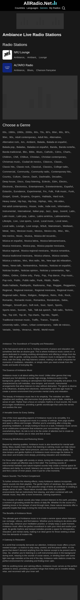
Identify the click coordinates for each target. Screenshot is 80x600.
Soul (42, 305)
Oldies (6, 275)
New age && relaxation (59, 260)
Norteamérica (30, 265)
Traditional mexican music (16, 319)
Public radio (28, 280)
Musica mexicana (12, 245)
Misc (60, 231)
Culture (17, 176)
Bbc (25, 152)
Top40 (54, 315)
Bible (31, 152)
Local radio (8, 226)
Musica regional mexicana (34, 250)
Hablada (46, 196)
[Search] (63, 8)
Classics (47, 166)
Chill (15, 157)
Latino (31, 216)
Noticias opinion (29, 270)
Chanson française (46, 70)
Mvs (25, 260)
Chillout (24, 157)
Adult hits (43, 137)
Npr (68, 270)
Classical (36, 166)
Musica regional (11, 250)
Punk (39, 280)
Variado (7, 329)
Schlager (7, 305)
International (24, 211)
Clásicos (47, 161)
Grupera (25, 196)
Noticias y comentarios (52, 270)
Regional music (65, 290)
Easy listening (32, 181)
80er (54, 132)
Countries (20, 8)
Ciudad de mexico (31, 161)
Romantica (39, 300)
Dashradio (44, 176)
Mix (67, 231)
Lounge (43, 57)
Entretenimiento (54, 186)
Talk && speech (42, 310)
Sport (50, 305)
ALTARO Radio (23, 65)
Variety (16, 329)
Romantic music (23, 300)
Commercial (9, 171)
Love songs (32, 226)
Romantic (7, 300)
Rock (67, 295)
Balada (41, 142)
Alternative (55, 137)
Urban (24, 324)
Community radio (40, 171)
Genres (44, 8)
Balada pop (9, 147)
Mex (12, 231)
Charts (66, 152)
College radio (61, 166)
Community (23, 171)
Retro (53, 295)
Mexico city (50, 231)
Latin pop (21, 216)
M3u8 (43, 226)
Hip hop (22, 201)
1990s (20, 132)
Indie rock (50, 206)
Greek (15, 196)
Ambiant (31, 57)
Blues (30, 70)
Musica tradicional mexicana (17, 255)
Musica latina (31, 240)
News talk (16, 265)
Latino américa (44, 216)
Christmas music (11, 161)
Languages (32, 8)
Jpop (55, 211)
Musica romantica (60, 250)
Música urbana (42, 255)
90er (5, 137)
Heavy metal (9, 201)
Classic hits (9, 166)
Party (37, 275)
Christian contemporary (53, 157)
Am (23, 142)
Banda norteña (66, 147)
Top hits (45, 315)
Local (36, 221)
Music (19, 236)
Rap (49, 285)
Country (7, 176)
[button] (40, 44)
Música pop (29, 245)
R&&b (47, 280)
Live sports (25, 221)
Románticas (53, 300)
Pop (44, 275)
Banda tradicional (12, 152)
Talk (30, 310)
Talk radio (58, 310)
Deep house (9, 181)
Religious (43, 295)
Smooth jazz (20, 305)
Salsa (65, 300)
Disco (20, 181)
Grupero (35, 196)
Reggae (57, 285)
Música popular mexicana (50, 245)
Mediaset (67, 226)
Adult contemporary (25, 137)
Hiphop (42, 201)
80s (61, 132)
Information (64, 206)
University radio (11, 324)
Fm (45, 191)
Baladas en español (37, 147)
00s (4, 132)
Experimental (34, 191)
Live (15, 221)
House (32, 206)
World (36, 329)
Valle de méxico (61, 324)
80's (48, 132)
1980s (11, 132)
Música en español (12, 240)
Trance (44, 319)
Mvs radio (34, 260)
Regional (7, 290)
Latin (71, 211)
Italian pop (38, 211)
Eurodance (19, 191)
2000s (28, 132)
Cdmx (58, 152)
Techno (68, 310)
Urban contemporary (40, 324)
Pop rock (7, 280)
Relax (23, 295)
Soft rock (33, 305)
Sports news (9, 310)
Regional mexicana (45, 290)
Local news (61, 221)
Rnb (60, 295)
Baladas (21, 147)
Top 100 (12, 315)
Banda (53, 147)
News (6, 265)
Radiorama (38, 285)
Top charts (33, 315)
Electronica (21, 186)
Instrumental (9, 211)
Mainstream (54, 226)
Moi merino (8, 236)
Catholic (48, 152)
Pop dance (53, 275)
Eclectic (46, 181)
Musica (28, 236)
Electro (63, 181)
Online (14, 275)
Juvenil (63, 211)
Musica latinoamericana (52, 240)
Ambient (31, 142)
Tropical (54, 319)
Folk (51, 191)
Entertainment (36, 186)
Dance (26, 176)
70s (42, 132)
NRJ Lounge (22, 52)
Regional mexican (23, 290)
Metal (5, 231)
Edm (54, 181)
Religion (32, 295)
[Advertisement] (40, 21)
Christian (34, 157)
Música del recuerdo (44, 236)
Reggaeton (69, 285)
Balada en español (56, 142)
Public (17, 280)
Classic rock (23, 166)
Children (7, 157)
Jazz (48, 211)
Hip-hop (32, 201)
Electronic (8, 186)
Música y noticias (12, 260)
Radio (56, 280)
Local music (47, 221)
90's (67, 132)
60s (36, 132)
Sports (58, 305)
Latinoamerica (62, 216)
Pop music (66, 275)
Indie (40, 206)
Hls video (59, 201)
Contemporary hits (61, 171)
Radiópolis (25, 285)
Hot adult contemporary (15, 206)
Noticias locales (11, 270)
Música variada (60, 255)
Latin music (9, 216)
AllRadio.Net (40, 3)
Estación (7, 191)
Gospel (6, 196)
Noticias (43, 265)
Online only (26, 275)
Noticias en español (60, 265)
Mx (42, 260)
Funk (71, 191)
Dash (34, 176)
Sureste (22, 310)
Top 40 (22, 315)
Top (4, 315)
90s (11, 137)
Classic (58, 161)
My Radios (54, 8)
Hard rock (58, 196)
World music (47, 329)
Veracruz (26, 329)
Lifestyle (7, 221)
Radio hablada (10, 285)
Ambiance (19, 57)
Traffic (35, 319)
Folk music (61, 191)
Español (68, 186)
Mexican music (25, 231)
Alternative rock (11, 142)
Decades (56, 176)
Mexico (38, 231)
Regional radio (10, 295)
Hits (50, 201)
